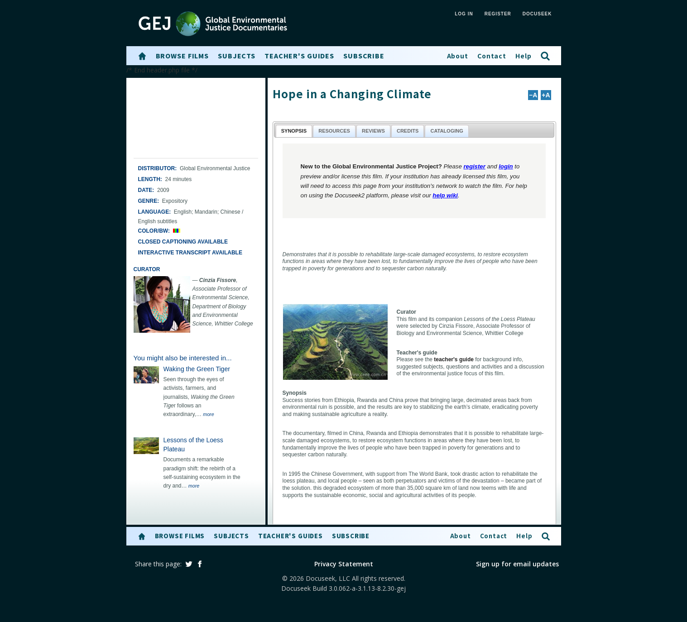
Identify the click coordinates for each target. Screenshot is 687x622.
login (506, 166)
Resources (334, 131)
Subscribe (363, 55)
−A (533, 95)
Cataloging (446, 131)
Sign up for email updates (517, 564)
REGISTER (498, 13)
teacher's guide (454, 359)
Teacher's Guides (299, 55)
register (474, 166)
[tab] (294, 131)
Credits (407, 131)
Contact (491, 55)
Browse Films (182, 55)
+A (546, 95)
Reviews (373, 131)
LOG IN (464, 13)
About (457, 55)
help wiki (445, 195)
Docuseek (537, 13)
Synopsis (294, 131)
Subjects (236, 55)
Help (523, 55)
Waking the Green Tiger (196, 369)
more (208, 414)
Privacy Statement (343, 564)
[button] (142, 56)
